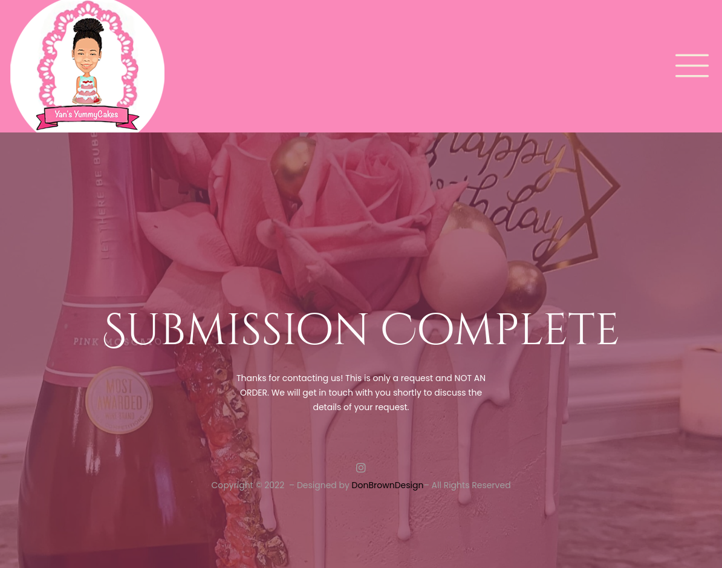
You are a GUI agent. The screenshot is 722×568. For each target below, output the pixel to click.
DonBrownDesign (388, 485)
